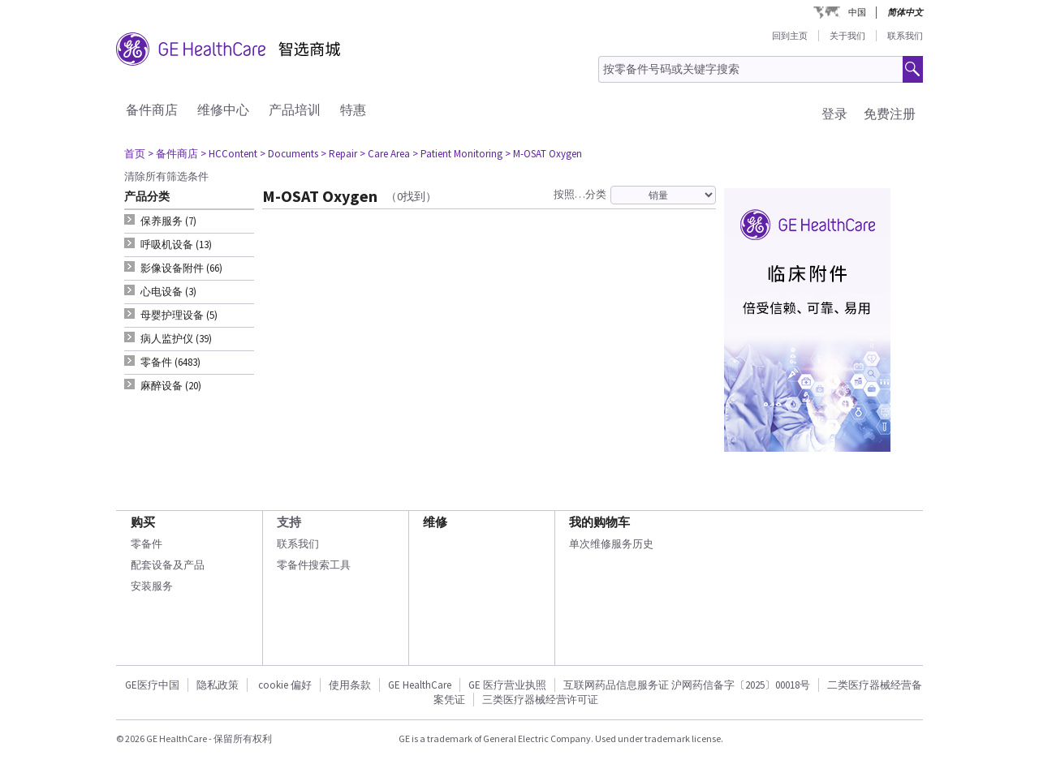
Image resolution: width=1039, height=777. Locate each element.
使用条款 (350, 685)
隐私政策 (217, 685)
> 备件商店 (173, 154)
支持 (289, 522)
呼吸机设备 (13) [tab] (176, 244)
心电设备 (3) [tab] (168, 291)
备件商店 (152, 109)
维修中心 (223, 109)
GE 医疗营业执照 (507, 685)
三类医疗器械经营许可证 (540, 699)
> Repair (339, 154)
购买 (143, 522)
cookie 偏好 (285, 685)
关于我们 (847, 35)
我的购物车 (599, 522)
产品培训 (295, 109)
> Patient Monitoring (457, 154)
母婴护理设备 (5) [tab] (179, 315)
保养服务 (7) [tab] (168, 221)
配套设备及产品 (168, 565)
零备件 (146, 544)
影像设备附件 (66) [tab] (181, 268)
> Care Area (385, 154)
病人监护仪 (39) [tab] (176, 339)
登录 (834, 113)
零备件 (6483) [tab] (170, 362)
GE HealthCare (419, 685)
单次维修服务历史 (611, 544)
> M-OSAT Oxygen (543, 154)
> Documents (289, 154)
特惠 (353, 109)
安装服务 (152, 586)
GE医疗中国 (152, 685)
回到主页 (790, 35)
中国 (857, 12)
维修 (435, 522)
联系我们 (905, 35)
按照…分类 (580, 194)
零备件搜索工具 (314, 565)
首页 (134, 154)
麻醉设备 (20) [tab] (170, 386)
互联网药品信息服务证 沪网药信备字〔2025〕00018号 (686, 685)
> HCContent (228, 154)
